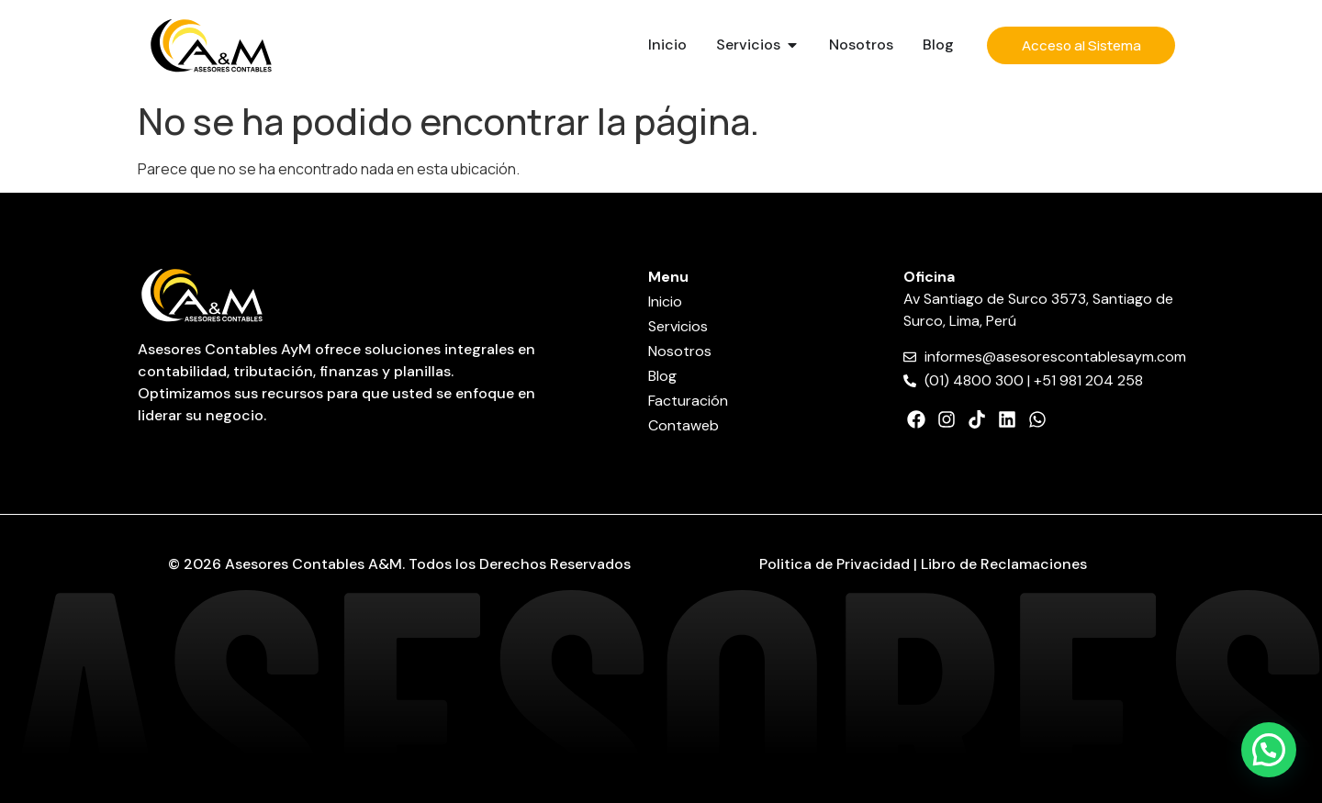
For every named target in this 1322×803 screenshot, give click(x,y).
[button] (1268, 749)
